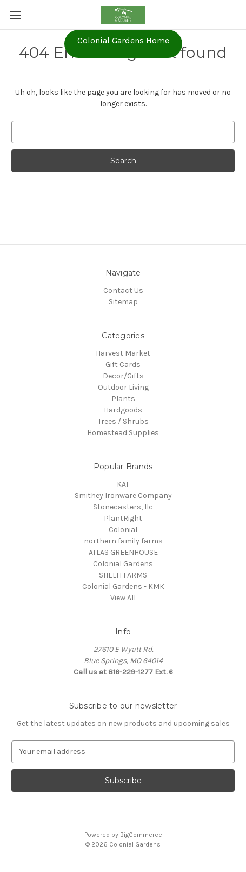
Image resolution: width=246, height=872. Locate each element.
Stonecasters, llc (123, 507)
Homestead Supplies (123, 432)
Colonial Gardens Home (123, 40)
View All (123, 597)
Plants (123, 398)
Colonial (123, 529)
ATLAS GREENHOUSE (123, 552)
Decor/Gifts (123, 376)
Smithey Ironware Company (123, 495)
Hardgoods (123, 410)
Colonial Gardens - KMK (123, 586)
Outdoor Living (123, 387)
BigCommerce (141, 834)
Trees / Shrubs (123, 421)
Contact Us (123, 290)
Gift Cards (123, 364)
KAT (123, 484)
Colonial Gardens (123, 563)
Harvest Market (123, 353)
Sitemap (123, 301)
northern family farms (123, 541)
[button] (123, 44)
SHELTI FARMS (123, 575)
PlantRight (123, 518)
